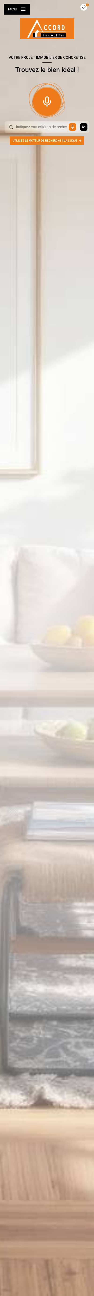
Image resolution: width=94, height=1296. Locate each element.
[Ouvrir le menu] (17, 9)
